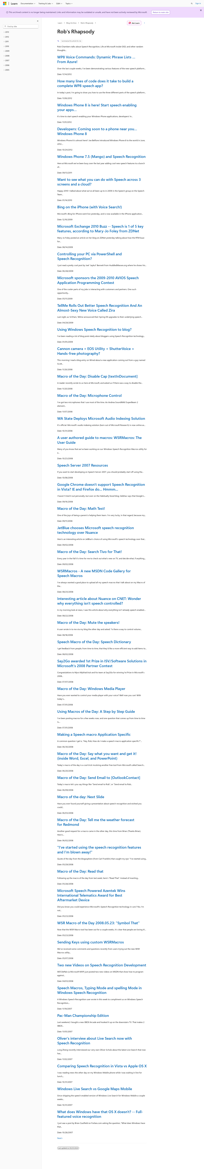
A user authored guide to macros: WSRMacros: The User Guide (99, 440)
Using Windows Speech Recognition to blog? (94, 329)
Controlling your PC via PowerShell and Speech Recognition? (89, 256)
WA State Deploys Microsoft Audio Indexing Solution (101, 418)
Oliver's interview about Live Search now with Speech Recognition (94, 1040)
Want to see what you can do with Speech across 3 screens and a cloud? (99, 181)
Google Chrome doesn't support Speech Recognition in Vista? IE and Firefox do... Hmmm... (101, 486)
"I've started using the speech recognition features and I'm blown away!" (99, 849)
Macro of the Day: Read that (80, 871)
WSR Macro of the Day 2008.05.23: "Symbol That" (98, 922)
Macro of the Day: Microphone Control (89, 395)
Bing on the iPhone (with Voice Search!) (89, 206)
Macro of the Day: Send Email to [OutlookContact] (98, 777)
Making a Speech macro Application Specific (94, 734)
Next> (60, 1138)
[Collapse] (37, 21)
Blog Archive (71, 23)
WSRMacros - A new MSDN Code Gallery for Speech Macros (94, 573)
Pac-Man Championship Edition (83, 1015)
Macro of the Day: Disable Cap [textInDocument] (97, 376)
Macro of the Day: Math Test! (81, 508)
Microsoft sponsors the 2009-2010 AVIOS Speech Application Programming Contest (98, 280)
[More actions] (144, 23)
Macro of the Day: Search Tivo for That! (89, 551)
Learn (60, 23)
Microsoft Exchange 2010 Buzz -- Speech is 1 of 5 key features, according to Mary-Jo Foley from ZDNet (100, 228)
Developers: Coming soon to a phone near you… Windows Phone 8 (97, 131)
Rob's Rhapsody (87, 23)
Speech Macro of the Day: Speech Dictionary (94, 641)
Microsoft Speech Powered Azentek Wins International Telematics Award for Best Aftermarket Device (91, 895)
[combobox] (20, 26)
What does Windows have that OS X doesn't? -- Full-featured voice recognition (100, 1114)
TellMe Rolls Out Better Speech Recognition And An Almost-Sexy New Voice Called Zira (99, 307)
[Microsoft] (5, 3)
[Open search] (191, 3)
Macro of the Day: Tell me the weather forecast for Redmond (95, 822)
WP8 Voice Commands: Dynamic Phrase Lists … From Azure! (96, 59)
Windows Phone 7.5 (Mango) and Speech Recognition (101, 156)
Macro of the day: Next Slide (80, 796)
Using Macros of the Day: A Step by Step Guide (96, 711)
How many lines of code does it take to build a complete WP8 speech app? (95, 83)
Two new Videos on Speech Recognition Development (101, 964)
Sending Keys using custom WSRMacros (90, 942)
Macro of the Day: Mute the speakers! (88, 622)
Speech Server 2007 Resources (82, 465)
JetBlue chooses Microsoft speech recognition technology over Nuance (95, 530)
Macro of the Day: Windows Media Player (91, 688)
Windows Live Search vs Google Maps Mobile (94, 1088)
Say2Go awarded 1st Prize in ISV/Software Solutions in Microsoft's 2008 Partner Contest (101, 663)
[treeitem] (20, 32)
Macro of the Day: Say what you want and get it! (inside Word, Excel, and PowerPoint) (96, 756)
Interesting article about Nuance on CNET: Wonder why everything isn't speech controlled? (99, 601)
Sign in (198, 3)
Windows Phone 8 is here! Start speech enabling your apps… (97, 107)
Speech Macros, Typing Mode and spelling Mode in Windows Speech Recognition (99, 990)
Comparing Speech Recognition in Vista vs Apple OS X (102, 1065)
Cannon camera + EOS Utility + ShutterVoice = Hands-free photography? (95, 351)
